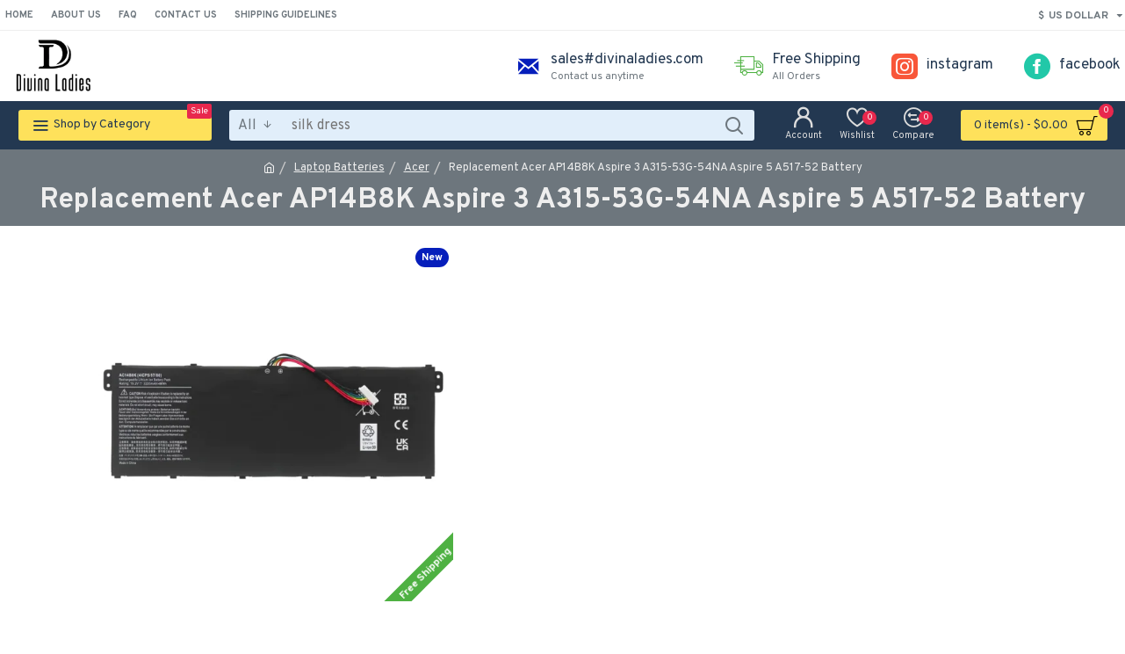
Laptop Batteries (339, 168)
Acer (416, 168)
